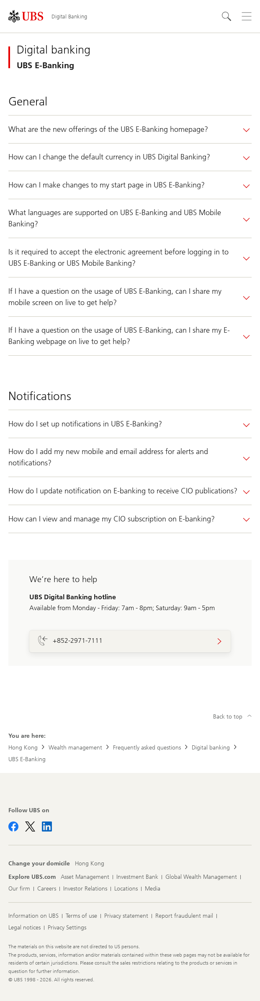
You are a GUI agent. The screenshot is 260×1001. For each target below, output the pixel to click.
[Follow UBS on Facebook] (13, 826)
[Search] (226, 16)
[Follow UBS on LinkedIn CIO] (47, 826)
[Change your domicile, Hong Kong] (89, 864)
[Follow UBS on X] (30, 826)
